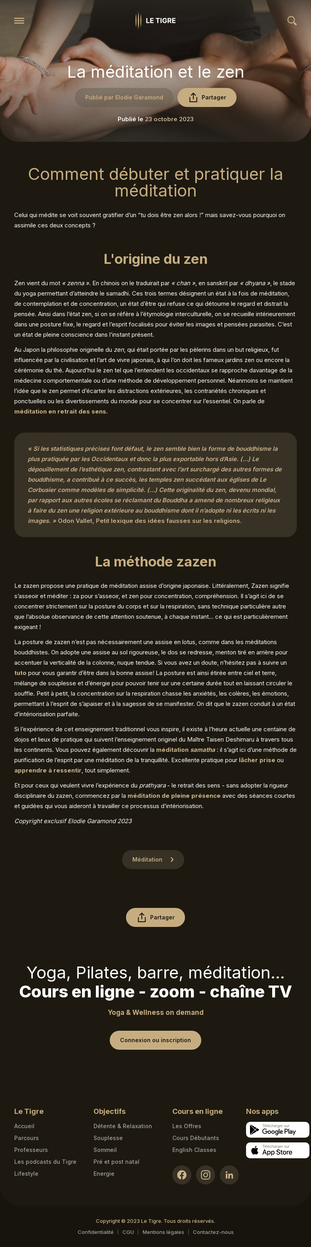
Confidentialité (96, 1232)
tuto (20, 673)
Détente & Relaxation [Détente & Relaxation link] (122, 1126)
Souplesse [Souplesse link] (108, 1138)
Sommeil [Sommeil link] (105, 1149)
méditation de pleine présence (174, 795)
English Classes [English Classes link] (194, 1149)
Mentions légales (163, 1232)
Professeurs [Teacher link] (31, 1149)
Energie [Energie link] (103, 1173)
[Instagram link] (205, 1174)
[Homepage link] (155, 20)
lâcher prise (257, 760)
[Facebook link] (181, 1174)
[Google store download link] (277, 1130)
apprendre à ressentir (48, 770)
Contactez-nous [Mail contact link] (213, 1232)
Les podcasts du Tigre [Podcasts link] (45, 1161)
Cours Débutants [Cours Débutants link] (195, 1138)
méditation (185, 749)
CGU (128, 1232)
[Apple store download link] (277, 1150)
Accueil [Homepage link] (24, 1126)
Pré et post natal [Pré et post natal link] (116, 1161)
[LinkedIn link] (229, 1174)
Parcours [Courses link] (26, 1138)
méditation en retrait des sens (60, 411)
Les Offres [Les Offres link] (186, 1126)
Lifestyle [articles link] (26, 1173)
